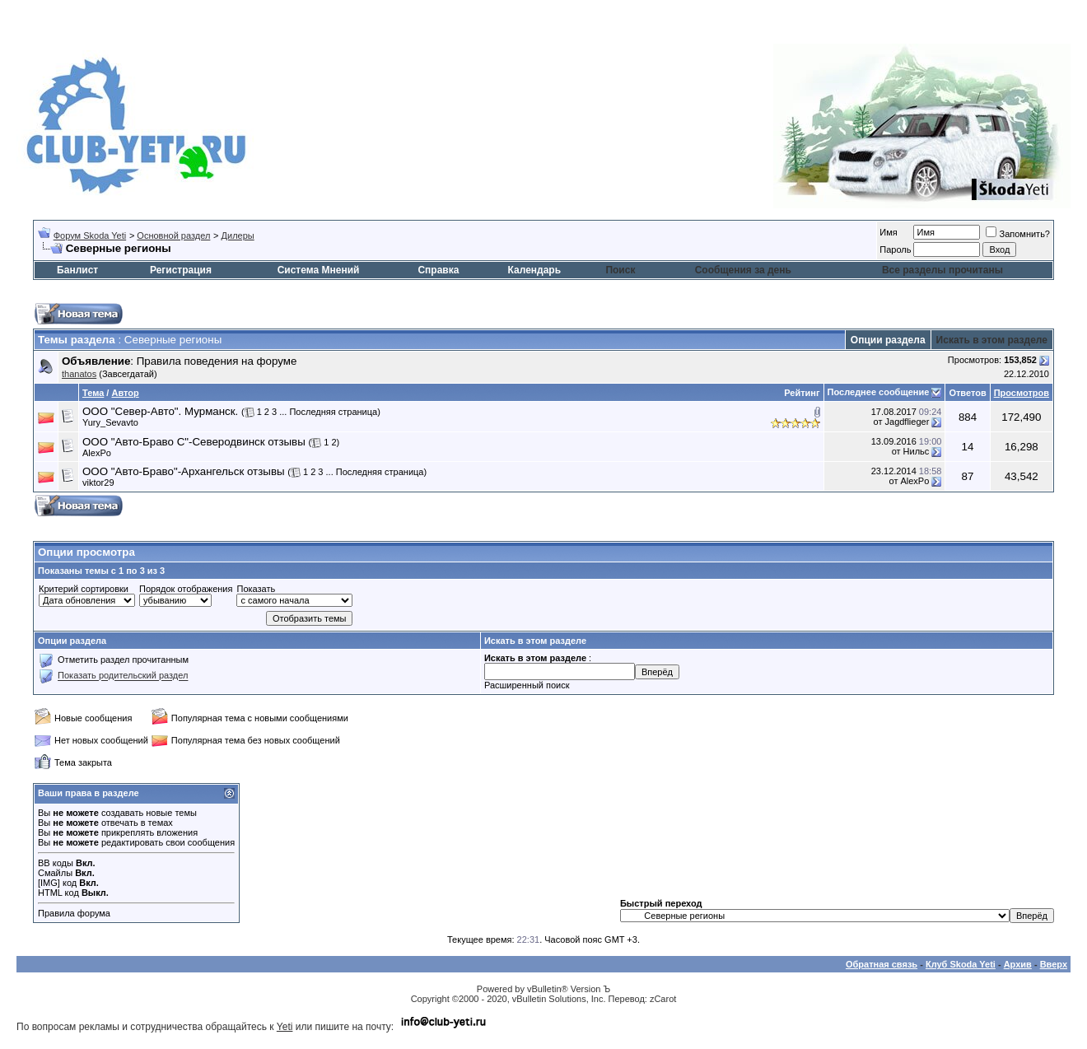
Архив (1018, 964)
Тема (93, 393)
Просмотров (1021, 393)
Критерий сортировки (83, 589)
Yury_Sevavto (110, 422)
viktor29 (98, 482)
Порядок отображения (185, 589)
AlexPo (96, 453)
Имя (888, 232)
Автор (124, 393)
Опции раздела (888, 340)
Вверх (1053, 964)
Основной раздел (173, 235)
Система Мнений (319, 270)
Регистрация (181, 270)
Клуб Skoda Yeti (961, 964)
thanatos (79, 374)
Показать (255, 589)
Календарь (535, 270)
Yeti (285, 1027)
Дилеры (238, 235)
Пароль (895, 249)
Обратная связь (881, 964)
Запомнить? (1018, 234)
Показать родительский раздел (123, 676)
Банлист (77, 270)
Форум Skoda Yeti (90, 235)
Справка (438, 270)
